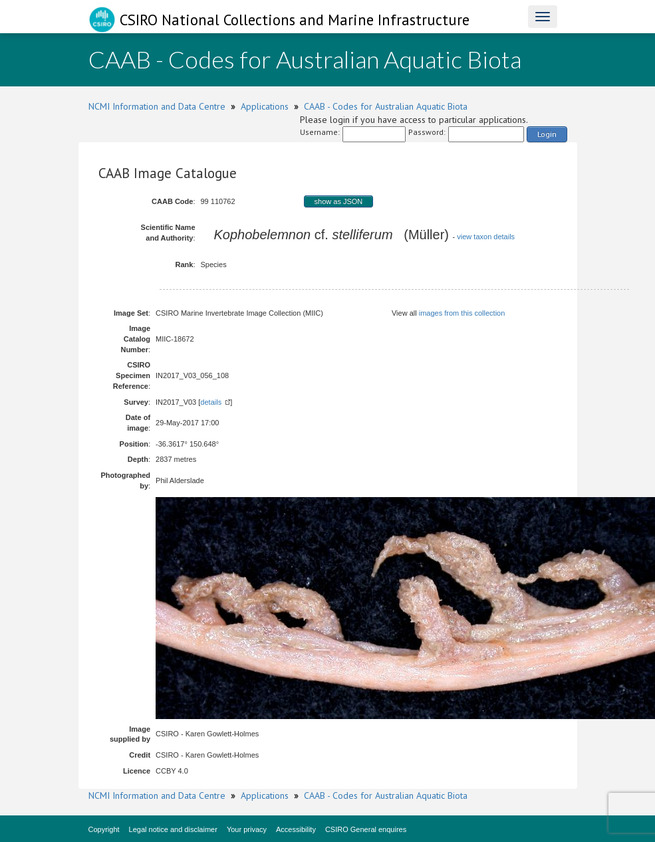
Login (547, 134)
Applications (265, 106)
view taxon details (486, 237)
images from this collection (462, 313)
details (210, 402)
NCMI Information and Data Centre (156, 106)
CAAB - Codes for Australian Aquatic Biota (385, 106)
